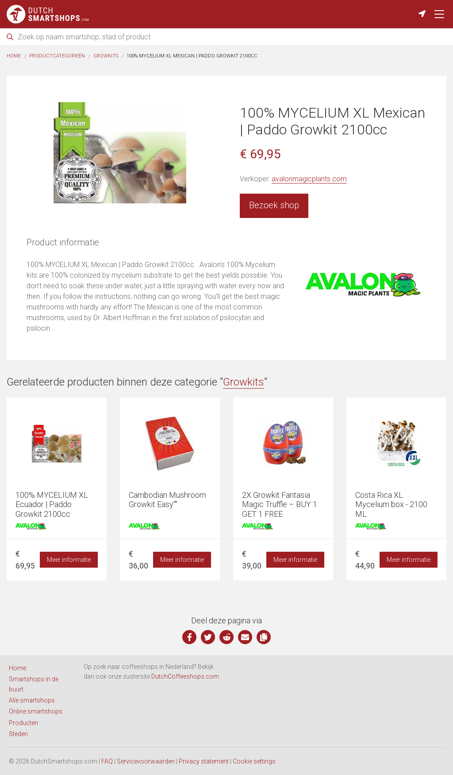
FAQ (107, 761)
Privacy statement (204, 761)
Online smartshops (35, 711)
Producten (23, 722)
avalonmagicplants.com (309, 179)
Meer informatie (69, 559)
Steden (18, 733)
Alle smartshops (32, 700)
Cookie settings (254, 761)
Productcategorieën (57, 56)
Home (14, 56)
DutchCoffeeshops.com (185, 676)
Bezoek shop (274, 205)
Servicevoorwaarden (146, 761)
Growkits (105, 56)
